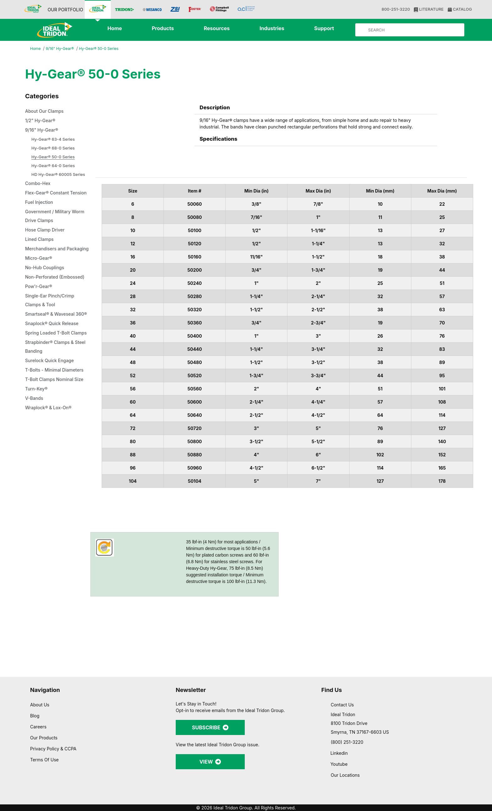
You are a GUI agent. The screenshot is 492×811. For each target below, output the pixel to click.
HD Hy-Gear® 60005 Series (58, 174)
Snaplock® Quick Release (54, 359)
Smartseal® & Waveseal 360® (52, 345)
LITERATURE (428, 9)
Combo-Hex (39, 184)
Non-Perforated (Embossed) (43, 299)
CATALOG (459, 9)
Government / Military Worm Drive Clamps (57, 225)
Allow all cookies (424, 756)
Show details (329, 798)
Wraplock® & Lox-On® (50, 452)
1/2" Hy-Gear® (41, 121)
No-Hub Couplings (46, 285)
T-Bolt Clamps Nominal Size (56, 424)
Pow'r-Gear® (39, 313)
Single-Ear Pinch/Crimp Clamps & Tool (51, 327)
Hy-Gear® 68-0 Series (53, 148)
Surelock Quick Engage (51, 405)
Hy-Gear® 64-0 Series (53, 166)
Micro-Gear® (39, 276)
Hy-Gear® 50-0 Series (101, 48)
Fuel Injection (40, 211)
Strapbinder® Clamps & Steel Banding (52, 391)
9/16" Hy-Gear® (60, 49)
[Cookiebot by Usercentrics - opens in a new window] (40, 798)
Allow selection (423, 774)
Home (35, 49)
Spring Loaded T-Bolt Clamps (49, 372)
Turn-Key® (37, 433)
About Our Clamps (46, 111)
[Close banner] (482, 750)
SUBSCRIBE (210, 727)
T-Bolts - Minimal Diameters (57, 414)
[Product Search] (415, 30)
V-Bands (35, 442)
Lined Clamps (40, 248)
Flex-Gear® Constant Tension (49, 197)
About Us (40, 704)
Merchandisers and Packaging (47, 262)
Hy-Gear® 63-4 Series (53, 139)
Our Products (44, 737)
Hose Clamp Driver (46, 239)
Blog (34, 715)
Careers (38, 726)
